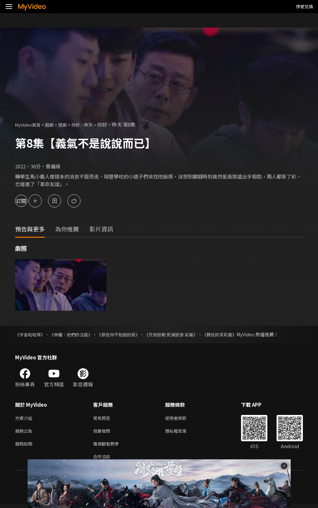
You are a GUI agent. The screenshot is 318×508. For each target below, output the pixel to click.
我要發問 (103, 432)
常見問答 (103, 418)
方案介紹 (25, 418)
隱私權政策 (181, 432)
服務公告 (25, 432)
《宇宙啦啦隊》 (31, 334)
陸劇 (69, 124)
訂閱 (28, 200)
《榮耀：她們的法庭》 (75, 334)
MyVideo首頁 (30, 124)
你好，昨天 (91, 124)
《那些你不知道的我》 (126, 334)
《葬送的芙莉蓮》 (233, 334)
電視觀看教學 (108, 446)
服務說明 (25, 446)
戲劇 (55, 124)
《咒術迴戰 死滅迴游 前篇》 (181, 334)
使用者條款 (181, 418)
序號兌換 (304, 6)
